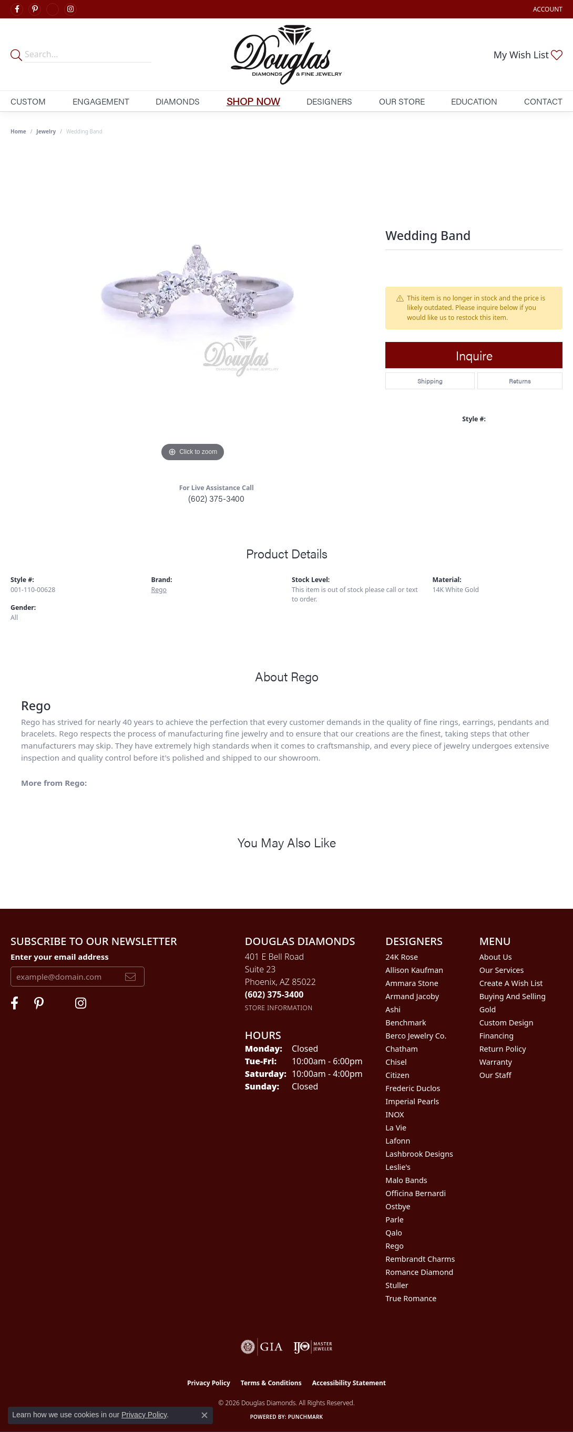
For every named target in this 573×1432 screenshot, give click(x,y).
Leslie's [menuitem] (398, 1167)
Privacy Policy (208, 1382)
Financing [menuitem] (496, 1036)
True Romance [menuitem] (410, 1298)
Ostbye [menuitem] (397, 1206)
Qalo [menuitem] (393, 1233)
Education (474, 101)
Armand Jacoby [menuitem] (412, 996)
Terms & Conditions (271, 1382)
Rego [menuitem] (394, 1246)
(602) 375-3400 (216, 498)
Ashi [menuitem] (393, 1009)
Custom (28, 101)
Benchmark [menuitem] (405, 1023)
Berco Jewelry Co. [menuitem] (415, 1036)
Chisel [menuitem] (395, 1062)
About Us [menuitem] (495, 957)
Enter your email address (60, 956)
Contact (543, 101)
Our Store (402, 101)
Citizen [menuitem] (397, 1075)
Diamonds (178, 101)
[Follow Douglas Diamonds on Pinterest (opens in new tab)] (34, 9)
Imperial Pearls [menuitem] (412, 1101)
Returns (519, 381)
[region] (193, 306)
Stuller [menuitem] (396, 1285)
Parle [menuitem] (394, 1220)
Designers (329, 101)
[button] (546, 9)
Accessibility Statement (349, 1382)
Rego (159, 589)
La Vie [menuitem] (395, 1128)
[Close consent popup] (204, 1415)
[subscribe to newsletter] (130, 976)
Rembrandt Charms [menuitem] (420, 1259)
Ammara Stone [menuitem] (411, 983)
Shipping (430, 381)
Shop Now (253, 101)
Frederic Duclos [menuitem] (412, 1088)
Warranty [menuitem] (495, 1062)
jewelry (46, 131)
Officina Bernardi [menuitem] (415, 1193)
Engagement (101, 101)
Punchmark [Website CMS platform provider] (305, 1416)
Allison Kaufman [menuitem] (414, 970)
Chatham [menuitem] (401, 1049)
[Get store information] (279, 1007)
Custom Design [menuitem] (506, 1023)
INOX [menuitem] (394, 1114)
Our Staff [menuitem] (495, 1075)
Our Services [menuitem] (501, 970)
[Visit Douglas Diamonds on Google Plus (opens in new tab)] (52, 9)
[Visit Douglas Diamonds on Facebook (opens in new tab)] (17, 9)
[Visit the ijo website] (313, 1347)
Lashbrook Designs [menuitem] (419, 1154)
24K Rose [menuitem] (401, 957)
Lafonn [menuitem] (397, 1141)
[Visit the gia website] (262, 1347)
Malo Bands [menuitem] (406, 1180)
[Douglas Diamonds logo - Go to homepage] (286, 54)
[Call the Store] (274, 994)
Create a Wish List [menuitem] (511, 983)
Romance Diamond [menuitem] (419, 1272)
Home (18, 131)
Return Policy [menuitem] (502, 1049)
